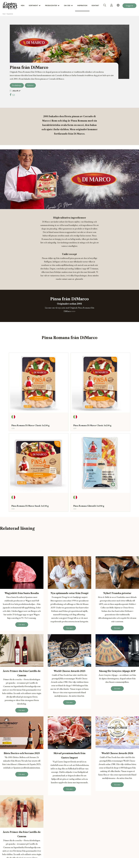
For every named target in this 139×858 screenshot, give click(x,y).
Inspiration (82, 5)
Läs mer (22, 519)
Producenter (51, 5)
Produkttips (17, 85)
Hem (22, 5)
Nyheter (30, 85)
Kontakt (95, 5)
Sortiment (33, 5)
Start (4, 14)
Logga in (129, 5)
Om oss (67, 5)
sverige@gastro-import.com (115, 811)
